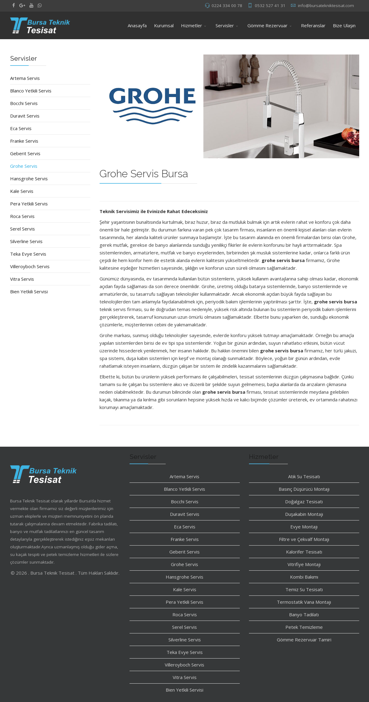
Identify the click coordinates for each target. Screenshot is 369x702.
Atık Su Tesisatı (304, 476)
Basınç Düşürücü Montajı (304, 489)
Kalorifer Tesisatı (304, 552)
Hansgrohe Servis (29, 178)
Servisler (225, 25)
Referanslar (313, 25)
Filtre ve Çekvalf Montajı (304, 539)
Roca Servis (22, 216)
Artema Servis (25, 78)
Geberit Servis (25, 153)
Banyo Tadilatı (304, 614)
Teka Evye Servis (28, 254)
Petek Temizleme (304, 627)
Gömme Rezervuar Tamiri (304, 639)
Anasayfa (137, 25)
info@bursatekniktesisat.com (326, 5)
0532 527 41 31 (270, 5)
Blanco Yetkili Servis (30, 91)
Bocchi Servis (24, 103)
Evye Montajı (304, 527)
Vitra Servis (22, 279)
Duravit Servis (25, 116)
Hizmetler (191, 25)
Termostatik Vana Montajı (304, 602)
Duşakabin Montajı (304, 514)
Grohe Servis (23, 166)
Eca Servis (21, 128)
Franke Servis (24, 141)
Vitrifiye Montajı (304, 564)
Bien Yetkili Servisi (29, 291)
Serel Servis (22, 229)
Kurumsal (164, 25)
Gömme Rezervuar (267, 25)
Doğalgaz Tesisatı (304, 501)
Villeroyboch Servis (30, 266)
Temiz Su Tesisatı (304, 589)
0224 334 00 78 (227, 5)
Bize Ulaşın (344, 25)
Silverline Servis (26, 241)
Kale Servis (21, 191)
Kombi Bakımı (304, 577)
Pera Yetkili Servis (29, 204)
